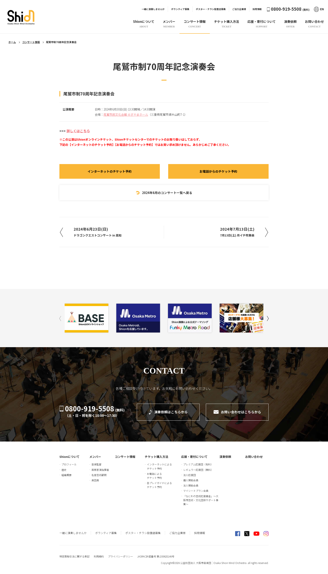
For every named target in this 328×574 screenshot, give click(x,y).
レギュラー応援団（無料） (198, 469)
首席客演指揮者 (100, 469)
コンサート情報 (31, 42)
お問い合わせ (254, 457)
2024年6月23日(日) (98, 232)
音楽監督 (96, 464)
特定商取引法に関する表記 (74, 556)
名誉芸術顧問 (98, 475)
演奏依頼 (225, 457)
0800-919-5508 (288, 9)
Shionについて (69, 457)
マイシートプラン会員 (195, 490)
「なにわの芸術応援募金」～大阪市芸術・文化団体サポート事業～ (200, 500)
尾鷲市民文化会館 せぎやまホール (126, 114)
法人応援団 (189, 475)
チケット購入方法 (156, 457)
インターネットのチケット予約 (110, 171)
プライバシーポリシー (120, 556)
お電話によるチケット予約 (154, 475)
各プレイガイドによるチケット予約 (159, 485)
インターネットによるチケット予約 (159, 466)
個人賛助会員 (190, 480)
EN (319, 9)
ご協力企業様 (239, 9)
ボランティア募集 (180, 9)
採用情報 (257, 9)
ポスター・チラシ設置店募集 (211, 9)
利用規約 (99, 556)
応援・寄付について (194, 457)
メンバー (95, 457)
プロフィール (69, 464)
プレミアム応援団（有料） (198, 464)
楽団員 (95, 480)
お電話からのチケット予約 (218, 171)
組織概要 (67, 475)
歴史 (64, 469)
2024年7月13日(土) (237, 232)
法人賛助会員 (190, 485)
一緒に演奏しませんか (153, 9)
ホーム (12, 42)
